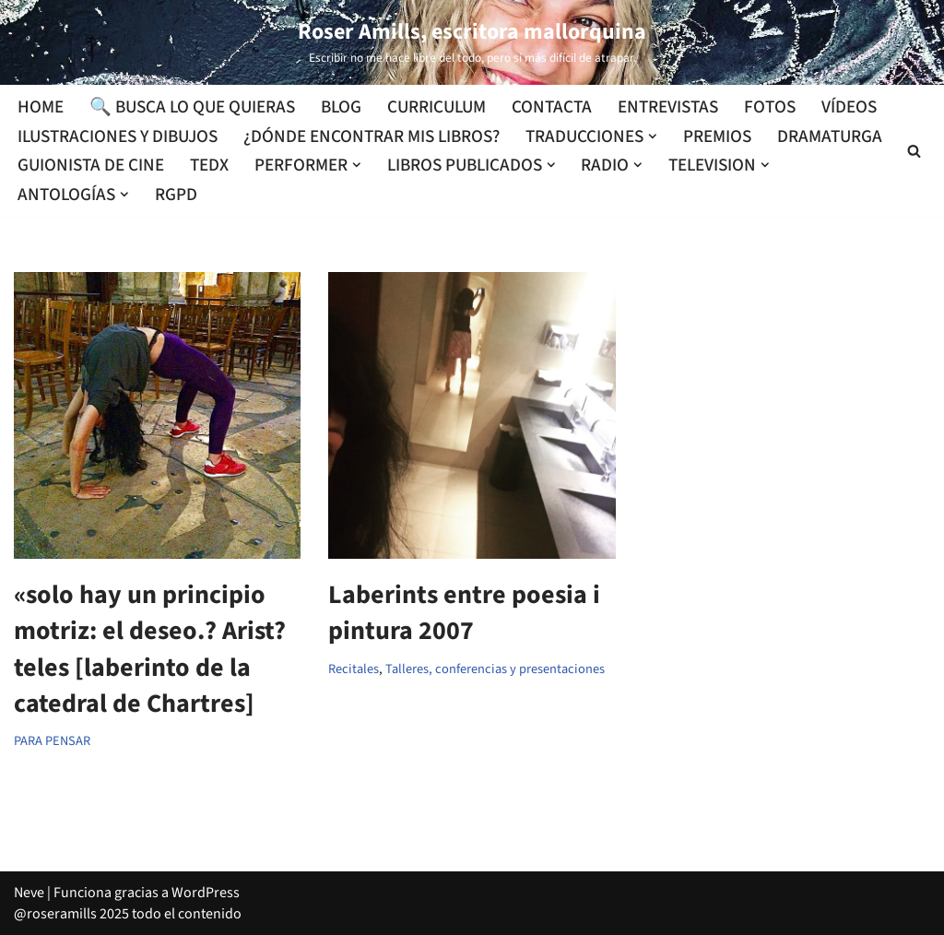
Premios (717, 136)
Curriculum (436, 107)
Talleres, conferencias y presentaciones (495, 669)
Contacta (552, 107)
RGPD (176, 194)
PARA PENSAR (52, 741)
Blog (341, 107)
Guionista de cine (91, 165)
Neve (29, 892)
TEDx (209, 165)
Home (41, 107)
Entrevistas (668, 107)
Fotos (770, 107)
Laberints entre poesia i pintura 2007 (464, 612)
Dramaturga (829, 136)
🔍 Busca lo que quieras (192, 107)
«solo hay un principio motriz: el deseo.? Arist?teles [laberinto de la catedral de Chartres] (150, 649)
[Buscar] (914, 151)
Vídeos (849, 107)
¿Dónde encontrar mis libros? (371, 136)
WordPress (205, 892)
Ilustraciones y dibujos (118, 136)
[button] (652, 136)
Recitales (353, 669)
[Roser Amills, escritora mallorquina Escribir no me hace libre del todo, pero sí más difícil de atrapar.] (472, 42)
